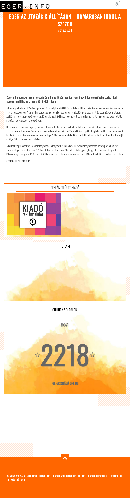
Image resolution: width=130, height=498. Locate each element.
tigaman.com (93, 475)
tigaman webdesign (62, 475)
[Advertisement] (65, 58)
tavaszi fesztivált (14, 131)
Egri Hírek (32, 475)
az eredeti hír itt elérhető (18, 161)
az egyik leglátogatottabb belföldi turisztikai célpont (87, 135)
